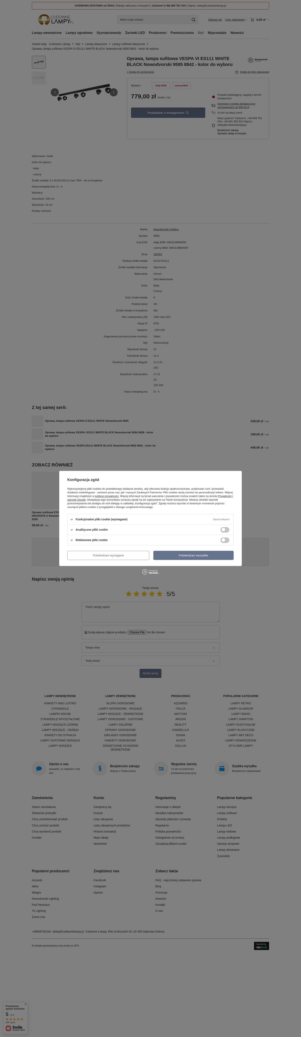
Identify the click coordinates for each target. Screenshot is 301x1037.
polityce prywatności (107, 496)
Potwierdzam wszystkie (193, 555)
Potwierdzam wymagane (108, 555)
